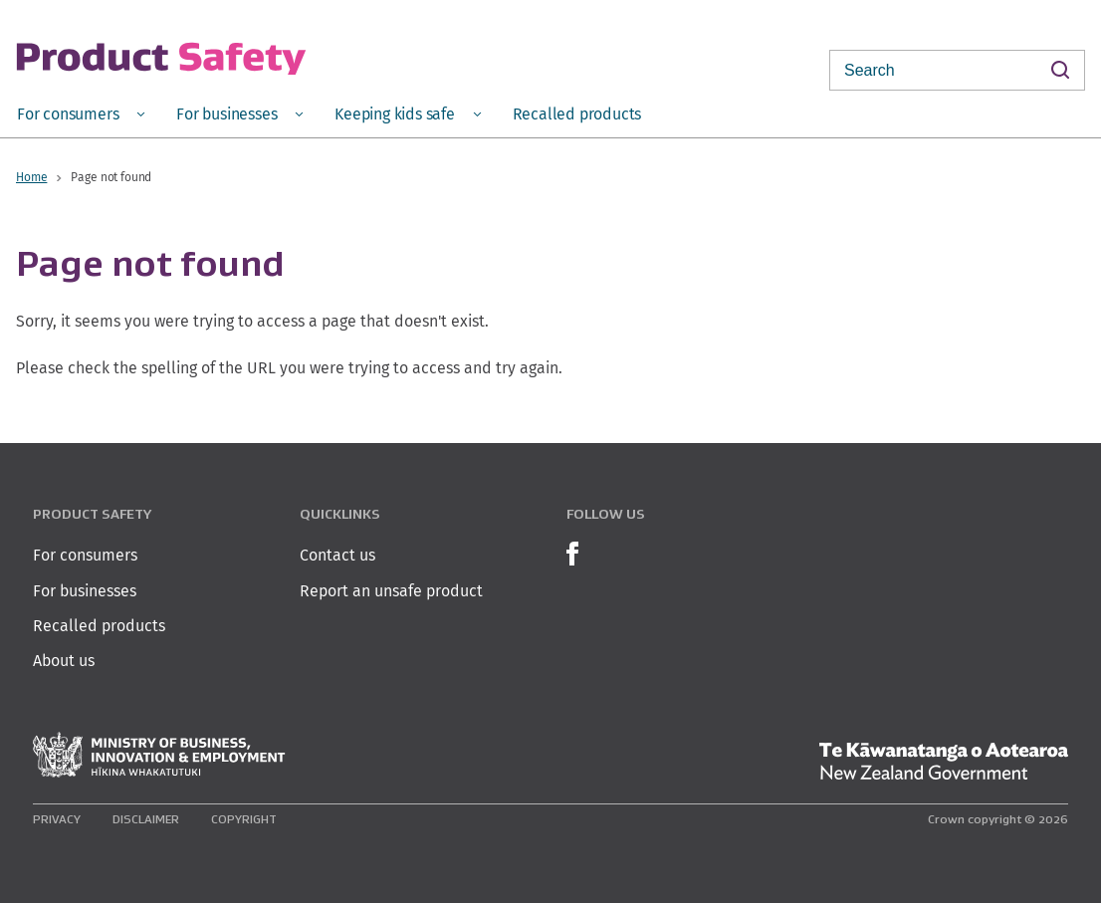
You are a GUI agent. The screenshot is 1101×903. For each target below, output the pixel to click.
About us (64, 660)
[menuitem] (80, 113)
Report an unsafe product (391, 590)
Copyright (244, 818)
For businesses (84, 590)
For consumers (85, 555)
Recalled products (99, 625)
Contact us (337, 555)
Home (31, 176)
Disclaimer (145, 818)
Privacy (57, 818)
